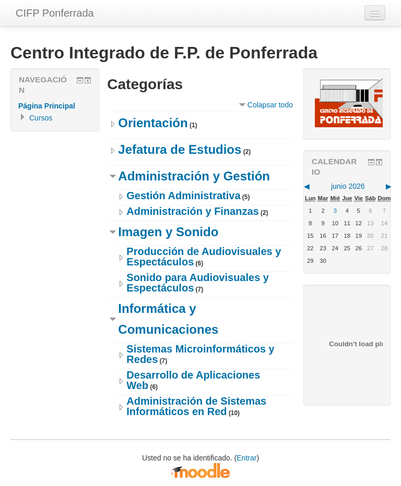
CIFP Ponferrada (55, 13)
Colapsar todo (270, 105)
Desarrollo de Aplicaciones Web (193, 380)
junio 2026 (348, 186)
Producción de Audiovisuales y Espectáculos (203, 257)
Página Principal (46, 106)
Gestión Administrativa (183, 195)
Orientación (152, 123)
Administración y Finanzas (192, 211)
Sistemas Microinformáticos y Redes (200, 354)
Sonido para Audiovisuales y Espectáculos (197, 283)
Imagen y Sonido (168, 232)
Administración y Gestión (194, 176)
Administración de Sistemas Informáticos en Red (196, 406)
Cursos (40, 118)
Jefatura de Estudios (179, 149)
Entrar (246, 458)
